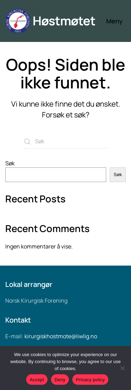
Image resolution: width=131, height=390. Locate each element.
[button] (116, 21)
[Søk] (66, 142)
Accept (37, 379)
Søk (10, 163)
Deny (59, 379)
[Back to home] (55, 21)
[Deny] (122, 367)
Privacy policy (90, 379)
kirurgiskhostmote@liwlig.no (60, 336)
